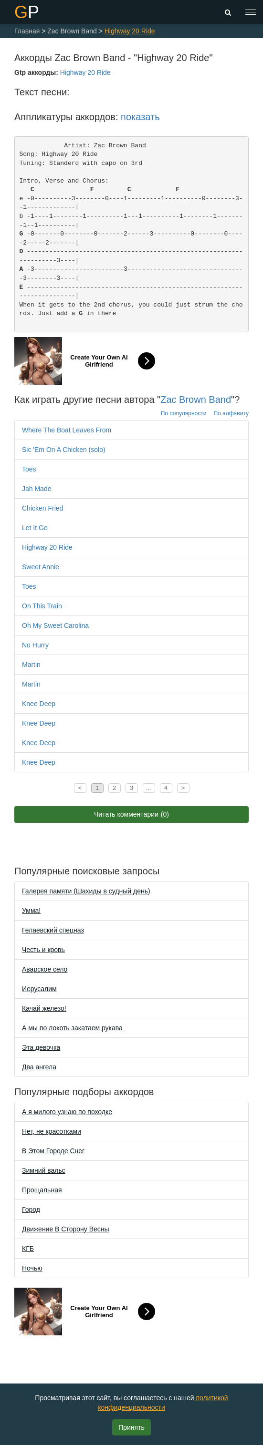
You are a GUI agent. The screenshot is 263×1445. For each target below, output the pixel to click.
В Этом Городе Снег (53, 1151)
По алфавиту (231, 413)
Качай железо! (44, 1008)
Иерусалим (39, 989)
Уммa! (31, 910)
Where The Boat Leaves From (66, 430)
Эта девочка (41, 1047)
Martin (31, 664)
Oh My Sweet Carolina (55, 625)
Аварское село (44, 969)
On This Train (42, 606)
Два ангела (39, 1067)
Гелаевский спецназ (53, 930)
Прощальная (42, 1190)
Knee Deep (38, 703)
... (148, 787)
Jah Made (36, 488)
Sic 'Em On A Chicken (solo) (63, 449)
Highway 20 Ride (85, 72)
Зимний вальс (43, 1170)
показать (140, 117)
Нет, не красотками (51, 1131)
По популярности (184, 413)
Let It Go (35, 528)
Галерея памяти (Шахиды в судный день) (86, 891)
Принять (131, 1427)
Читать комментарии (131, 814)
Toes (29, 469)
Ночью (32, 1268)
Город (31, 1209)
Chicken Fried (42, 508)
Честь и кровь (43, 949)
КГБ (28, 1248)
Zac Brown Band (195, 399)
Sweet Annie (40, 567)
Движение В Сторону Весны (65, 1229)
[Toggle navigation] (250, 12)
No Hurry (35, 645)
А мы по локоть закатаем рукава (72, 1028)
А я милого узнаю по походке (67, 1112)
